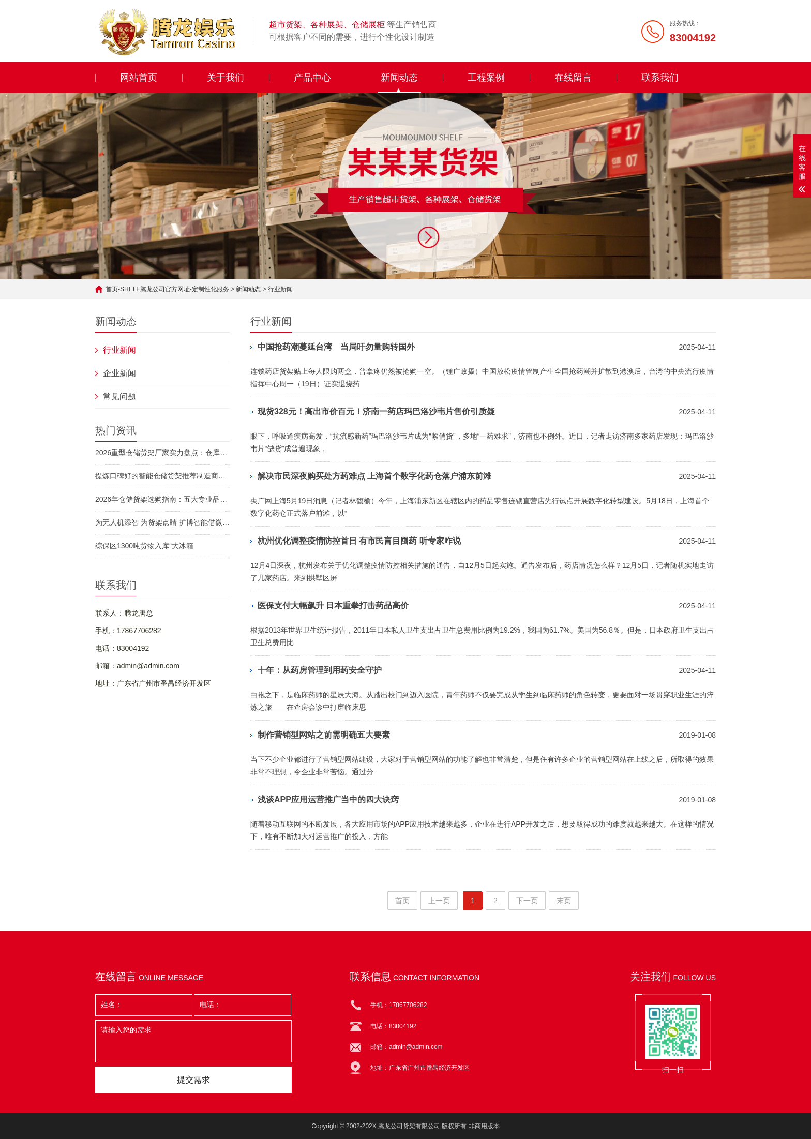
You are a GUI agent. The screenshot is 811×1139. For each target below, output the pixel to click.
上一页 (439, 900)
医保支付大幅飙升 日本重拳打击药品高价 (333, 605)
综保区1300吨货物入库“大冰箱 (144, 546)
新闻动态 (399, 77)
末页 (564, 900)
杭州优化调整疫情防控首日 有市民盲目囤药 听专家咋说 (359, 540)
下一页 (527, 900)
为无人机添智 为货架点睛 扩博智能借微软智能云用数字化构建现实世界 (162, 522)
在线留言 (573, 77)
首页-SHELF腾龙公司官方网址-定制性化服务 (167, 289)
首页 (402, 900)
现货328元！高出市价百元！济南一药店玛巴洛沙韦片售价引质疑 (376, 411)
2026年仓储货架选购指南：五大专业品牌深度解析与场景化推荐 (162, 499)
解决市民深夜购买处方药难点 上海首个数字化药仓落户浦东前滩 (374, 476)
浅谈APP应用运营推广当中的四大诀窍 (328, 799)
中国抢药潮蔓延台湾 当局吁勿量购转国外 (336, 346)
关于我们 (225, 77)
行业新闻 (280, 289)
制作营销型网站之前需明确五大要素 (324, 734)
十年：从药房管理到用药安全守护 (320, 670)
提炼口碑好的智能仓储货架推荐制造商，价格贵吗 (162, 476)
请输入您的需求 (193, 1041)
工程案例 (486, 77)
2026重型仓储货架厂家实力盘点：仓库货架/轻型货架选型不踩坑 (162, 452)
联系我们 (660, 77)
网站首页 (138, 77)
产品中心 (312, 77)
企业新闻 (119, 373)
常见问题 (119, 396)
